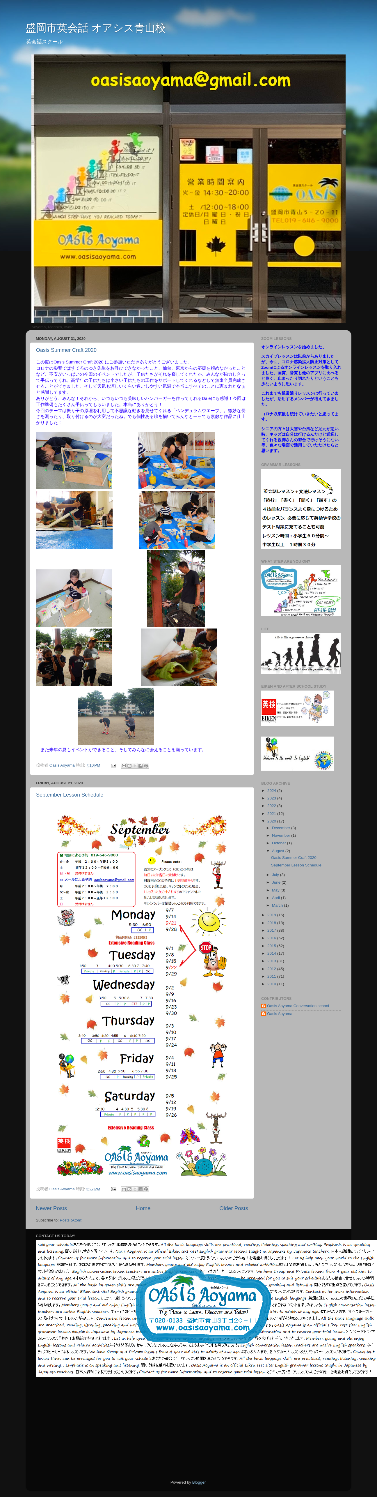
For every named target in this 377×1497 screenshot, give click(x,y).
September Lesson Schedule (69, 795)
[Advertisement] (261, 1428)
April (276, 898)
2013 (272, 961)
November (281, 835)
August (278, 851)
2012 (272, 969)
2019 (272, 915)
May (276, 890)
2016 (272, 938)
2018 (272, 923)
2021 (272, 813)
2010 (272, 984)
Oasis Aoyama (279, 1013)
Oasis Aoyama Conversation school (298, 1006)
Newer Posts (51, 1208)
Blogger (199, 1482)
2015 (272, 946)
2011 (272, 976)
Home (143, 1208)
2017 (272, 930)
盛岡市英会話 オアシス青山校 (96, 28)
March (278, 905)
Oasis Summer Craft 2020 (66, 350)
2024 (272, 790)
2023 (272, 798)
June (277, 882)
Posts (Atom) (71, 1220)
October (279, 843)
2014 (272, 953)
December (281, 828)
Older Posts (233, 1208)
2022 (272, 806)
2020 (272, 821)
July (276, 875)
